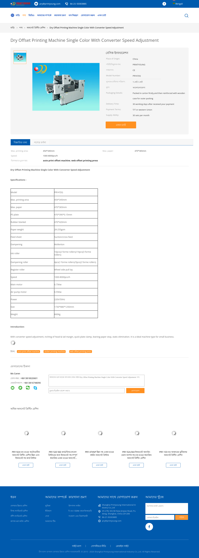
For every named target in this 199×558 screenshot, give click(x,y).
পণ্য (24, 15)
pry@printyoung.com (50, 3)
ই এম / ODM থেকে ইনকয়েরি (80, 510)
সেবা (47, 516)
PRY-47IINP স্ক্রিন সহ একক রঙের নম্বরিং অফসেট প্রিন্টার (99, 453)
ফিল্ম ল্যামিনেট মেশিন (19, 510)
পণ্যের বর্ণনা (40, 142)
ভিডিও (31, 15)
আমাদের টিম (50, 521)
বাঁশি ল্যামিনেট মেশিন (19, 516)
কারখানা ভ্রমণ (60, 15)
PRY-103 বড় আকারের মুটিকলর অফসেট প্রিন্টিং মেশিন (173, 453)
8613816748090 (33, 382)
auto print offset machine (28, 351)
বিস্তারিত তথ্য (20, 142)
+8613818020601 (29, 378)
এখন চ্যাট (102, 15)
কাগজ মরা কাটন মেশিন (20, 521)
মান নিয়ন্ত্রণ (73, 15)
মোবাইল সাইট (122, 546)
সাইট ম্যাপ (76, 546)
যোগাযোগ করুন (88, 15)
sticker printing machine (54, 351)
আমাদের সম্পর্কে (44, 15)
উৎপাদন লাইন (74, 505)
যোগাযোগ (135, 390)
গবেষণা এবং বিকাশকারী (78, 516)
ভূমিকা (47, 505)
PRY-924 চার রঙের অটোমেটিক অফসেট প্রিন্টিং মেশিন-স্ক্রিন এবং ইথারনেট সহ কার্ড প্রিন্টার (26, 454)
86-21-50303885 (78, 3)
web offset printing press (80, 351)
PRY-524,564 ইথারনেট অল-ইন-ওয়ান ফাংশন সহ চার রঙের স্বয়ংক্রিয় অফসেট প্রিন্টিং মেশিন (136, 454)
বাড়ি (15, 15)
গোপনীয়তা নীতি (98, 546)
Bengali (179, 3)
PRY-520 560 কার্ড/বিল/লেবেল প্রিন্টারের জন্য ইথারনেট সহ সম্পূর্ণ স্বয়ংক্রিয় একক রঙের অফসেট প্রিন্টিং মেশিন (62, 456)
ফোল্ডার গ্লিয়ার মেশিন (19, 505)
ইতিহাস (48, 510)
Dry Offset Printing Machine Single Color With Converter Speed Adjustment (86, 27)
